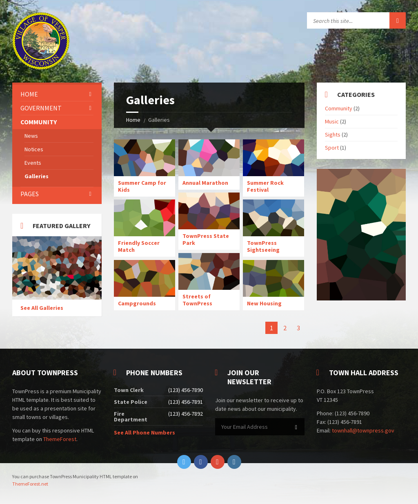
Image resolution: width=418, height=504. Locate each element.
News (31, 135)
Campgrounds (137, 303)
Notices (33, 149)
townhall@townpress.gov (363, 430)
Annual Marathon (205, 182)
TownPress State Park (205, 239)
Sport (332, 147)
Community (38, 122)
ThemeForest (59, 439)
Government (41, 108)
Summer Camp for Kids (142, 186)
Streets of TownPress (197, 300)
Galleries (36, 176)
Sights (332, 134)
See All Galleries (41, 307)
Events (32, 162)
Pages (29, 194)
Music (332, 121)
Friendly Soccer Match (139, 246)
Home (133, 119)
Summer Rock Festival (265, 186)
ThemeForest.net (30, 484)
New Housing (264, 303)
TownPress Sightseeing (263, 246)
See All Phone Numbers (144, 432)
